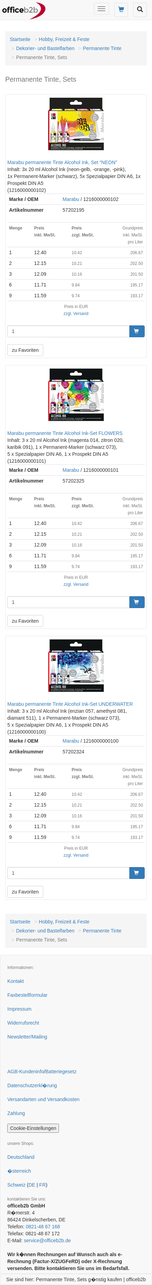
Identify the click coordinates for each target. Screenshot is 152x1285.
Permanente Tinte (102, 48)
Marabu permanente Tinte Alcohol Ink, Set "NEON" (62, 162)
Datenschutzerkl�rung (32, 1085)
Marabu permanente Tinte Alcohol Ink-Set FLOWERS (65, 433)
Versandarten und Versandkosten (43, 1099)
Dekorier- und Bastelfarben (45, 48)
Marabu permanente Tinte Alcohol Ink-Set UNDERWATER (70, 704)
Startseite (20, 39)
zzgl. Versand (75, 313)
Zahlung (16, 1113)
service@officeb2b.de (47, 1240)
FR (42, 1185)
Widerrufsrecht (23, 1023)
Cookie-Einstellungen (33, 1128)
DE (32, 1185)
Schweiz (16, 1185)
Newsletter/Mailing (27, 1037)
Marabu (71, 199)
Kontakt (15, 981)
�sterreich (19, 1171)
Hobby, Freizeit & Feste (64, 39)
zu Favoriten (25, 350)
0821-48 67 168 (43, 1226)
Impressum (19, 1009)
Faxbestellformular (27, 995)
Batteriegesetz (61, 1071)
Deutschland (21, 1157)
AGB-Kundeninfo (25, 1071)
